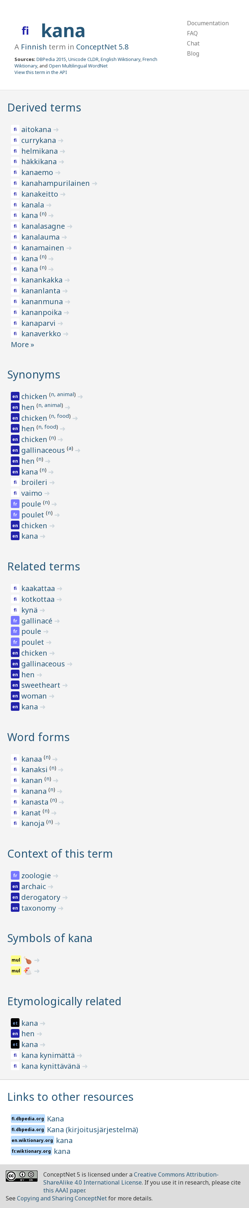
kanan (32, 780)
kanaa (32, 759)
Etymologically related (64, 1001)
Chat (193, 43)
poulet (33, 515)
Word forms (38, 737)
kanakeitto (40, 194)
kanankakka (42, 280)
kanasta (35, 802)
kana (63, 30)
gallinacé (37, 621)
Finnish (34, 47)
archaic (34, 886)
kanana (34, 791)
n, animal (62, 394)
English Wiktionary (120, 59)
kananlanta (41, 291)
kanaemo (38, 172)
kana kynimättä (49, 1055)
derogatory (41, 897)
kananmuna (43, 301)
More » (22, 344)
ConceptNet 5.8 (102, 47)
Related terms (43, 566)
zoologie (37, 875)
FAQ (192, 33)
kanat (32, 813)
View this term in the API (40, 72)
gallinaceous (44, 450)
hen (28, 407)
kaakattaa (39, 588)
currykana (39, 140)
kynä (30, 610)
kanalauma (41, 237)
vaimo (32, 493)
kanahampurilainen (56, 183)
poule (32, 504)
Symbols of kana (49, 938)
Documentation (208, 23)
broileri (35, 482)
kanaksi (35, 769)
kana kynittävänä (51, 1066)
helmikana (40, 151)
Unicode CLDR (83, 59)
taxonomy (39, 908)
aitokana (37, 129)
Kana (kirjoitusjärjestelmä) (92, 1129)
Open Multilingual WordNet (78, 65)
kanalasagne (44, 226)
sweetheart (41, 685)
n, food (60, 415)
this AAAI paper (64, 1190)
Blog (193, 53)
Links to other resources (70, 1096)
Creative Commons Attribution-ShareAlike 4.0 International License (131, 1178)
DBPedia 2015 (51, 59)
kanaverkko (42, 333)
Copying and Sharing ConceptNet (62, 1198)
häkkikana (39, 161)
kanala (33, 205)
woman (35, 696)
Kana (55, 1119)
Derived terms (44, 107)
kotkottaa (38, 599)
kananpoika (42, 312)
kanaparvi (39, 323)
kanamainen (43, 248)
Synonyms (33, 374)
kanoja (33, 823)
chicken (35, 396)
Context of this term (60, 853)
